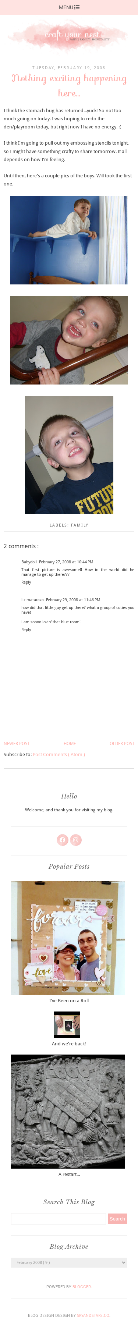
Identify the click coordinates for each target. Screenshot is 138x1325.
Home (70, 743)
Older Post (122, 743)
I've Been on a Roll (69, 1000)
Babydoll (29, 562)
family (80, 525)
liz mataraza (32, 600)
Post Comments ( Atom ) (59, 754)
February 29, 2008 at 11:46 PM (73, 600)
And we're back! (69, 1043)
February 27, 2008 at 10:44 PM (66, 562)
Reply (26, 582)
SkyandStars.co (93, 1315)
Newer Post (16, 743)
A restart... (69, 1174)
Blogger (81, 1287)
